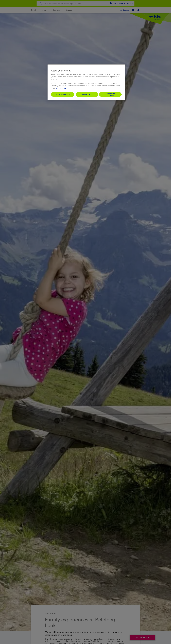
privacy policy (61, 88)
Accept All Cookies (110, 94)
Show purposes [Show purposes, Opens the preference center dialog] (63, 94)
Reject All (87, 94)
